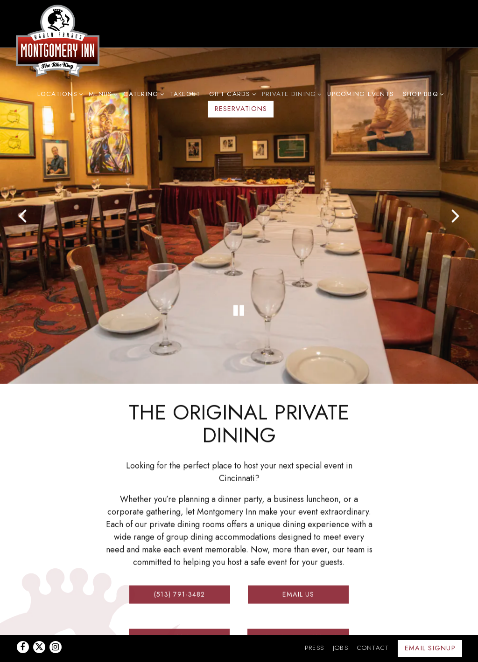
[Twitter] (39, 624)
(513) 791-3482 (179, 573)
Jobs (340, 624)
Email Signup (430, 624)
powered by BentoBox (239, 650)
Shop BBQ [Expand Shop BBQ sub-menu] (422, 93)
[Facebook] (23, 624)
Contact (373, 624)
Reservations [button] (241, 108)
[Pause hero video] (239, 294)
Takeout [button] (185, 94)
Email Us (298, 573)
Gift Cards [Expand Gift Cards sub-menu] (231, 93)
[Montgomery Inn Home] (58, 40)
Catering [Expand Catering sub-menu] (142, 93)
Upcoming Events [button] (360, 94)
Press (314, 624)
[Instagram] (55, 624)
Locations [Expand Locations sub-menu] (59, 93)
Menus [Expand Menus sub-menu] (101, 93)
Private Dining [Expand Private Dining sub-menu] (290, 93)
